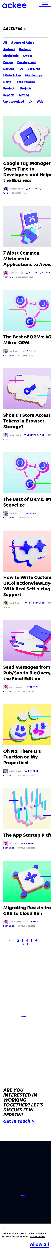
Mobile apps (34, 75)
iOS (21, 69)
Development (26, 62)
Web (40, 102)
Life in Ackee (12, 75)
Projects (26, 88)
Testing (24, 95)
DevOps (8, 69)
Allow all (39, 1244)
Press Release (25, 82)
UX (30, 102)
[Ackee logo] (14, 5)
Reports (8, 95)
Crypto (28, 56)
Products (9, 88)
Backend (25, 49)
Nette (7, 82)
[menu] (45, 3)
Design (8, 62)
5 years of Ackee (22, 43)
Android (9, 49)
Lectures (34, 69)
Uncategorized (13, 102)
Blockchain (11, 56)
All (5, 43)
